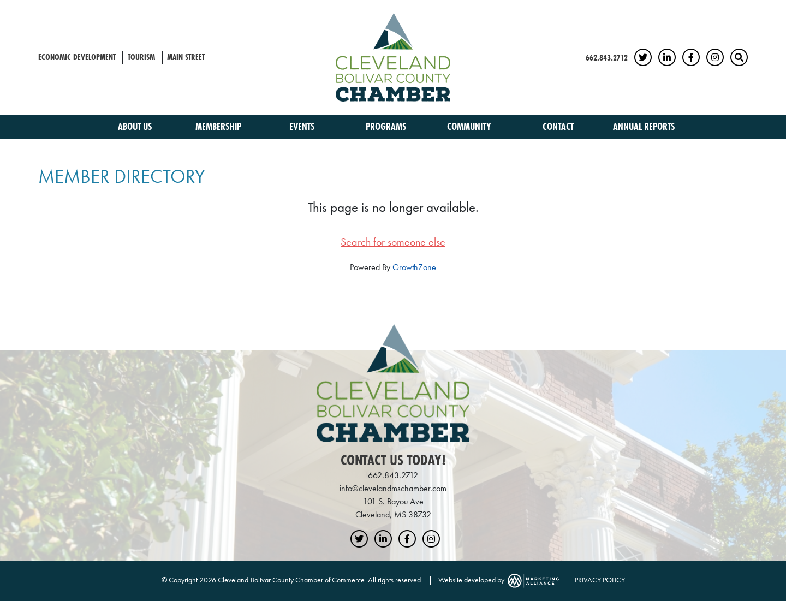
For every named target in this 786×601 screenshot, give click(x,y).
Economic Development (77, 57)
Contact (558, 126)
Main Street (186, 57)
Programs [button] (387, 126)
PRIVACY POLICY (600, 580)
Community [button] (470, 126)
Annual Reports (644, 126)
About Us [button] (136, 126)
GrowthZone (414, 267)
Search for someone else (393, 242)
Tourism (141, 57)
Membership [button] (219, 126)
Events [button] (303, 126)
